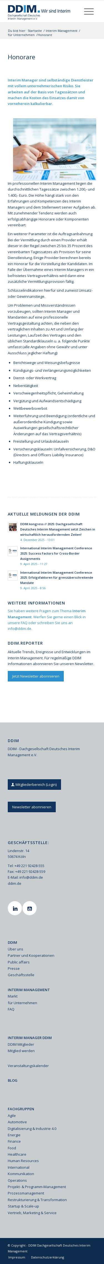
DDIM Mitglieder (21, 1044)
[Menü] (89, 11)
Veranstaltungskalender (28, 1065)
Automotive (17, 1121)
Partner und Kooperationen (31, 955)
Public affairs (19, 962)
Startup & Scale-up (23, 1206)
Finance (14, 1141)
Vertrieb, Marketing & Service (32, 1212)
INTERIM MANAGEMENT (29, 989)
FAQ (24, 622)
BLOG (12, 1080)
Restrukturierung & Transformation (37, 1199)
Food (12, 1147)
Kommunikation (21, 1173)
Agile (12, 1115)
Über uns (15, 949)
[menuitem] (89, 11)
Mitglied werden (21, 1050)
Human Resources (23, 1160)
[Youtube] (30, 908)
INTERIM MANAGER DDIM (30, 1037)
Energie (14, 1134)
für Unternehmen (22, 1002)
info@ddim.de (19, 628)
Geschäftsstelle (21, 974)
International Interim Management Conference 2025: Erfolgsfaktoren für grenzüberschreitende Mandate (56, 577)
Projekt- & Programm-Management (37, 1186)
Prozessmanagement (26, 1193)
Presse (14, 968)
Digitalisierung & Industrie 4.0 (32, 1128)
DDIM (12, 942)
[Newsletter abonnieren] (32, 807)
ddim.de (14, 883)
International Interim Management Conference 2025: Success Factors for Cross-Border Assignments (56, 553)
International (18, 1167)
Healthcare (17, 1154)
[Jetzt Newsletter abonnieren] (36, 676)
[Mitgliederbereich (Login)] (34, 784)
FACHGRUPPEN (21, 1108)
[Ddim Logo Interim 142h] (43, 11)
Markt (12, 996)
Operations (17, 1180)
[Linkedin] (15, 908)
